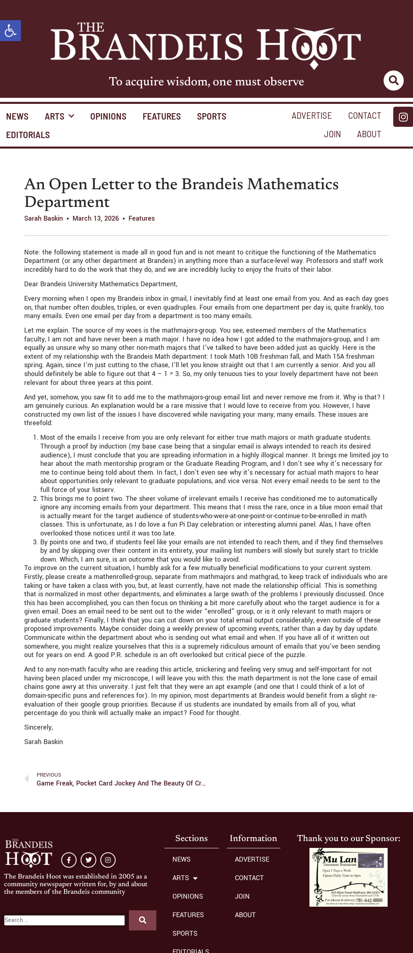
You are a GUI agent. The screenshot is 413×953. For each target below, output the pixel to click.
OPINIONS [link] (108, 116)
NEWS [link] (181, 859)
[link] (10, 30)
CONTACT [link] (364, 115)
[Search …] (64, 920)
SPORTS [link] (211, 116)
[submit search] (142, 920)
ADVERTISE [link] (312, 115)
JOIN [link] (332, 133)
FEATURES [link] (162, 116)
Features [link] (142, 218)
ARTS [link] (59, 116)
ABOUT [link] (369, 133)
